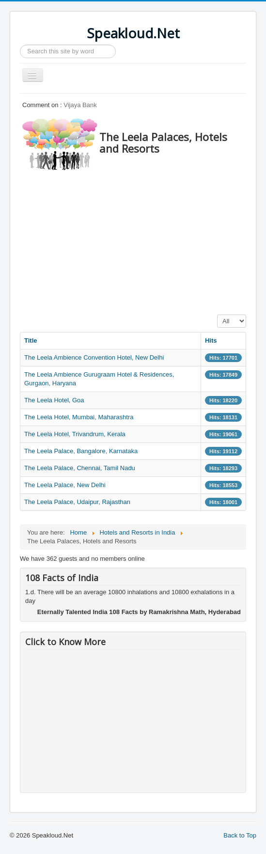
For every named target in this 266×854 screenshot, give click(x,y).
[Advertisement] (143, 240)
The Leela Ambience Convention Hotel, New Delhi (94, 357)
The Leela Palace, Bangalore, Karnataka (81, 451)
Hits (211, 340)
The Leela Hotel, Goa (54, 400)
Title (30, 340)
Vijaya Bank (79, 105)
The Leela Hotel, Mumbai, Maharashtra (78, 417)
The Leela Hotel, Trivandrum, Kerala (74, 434)
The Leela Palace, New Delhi (65, 485)
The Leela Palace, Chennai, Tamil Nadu (79, 468)
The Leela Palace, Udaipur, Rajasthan (77, 502)
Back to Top (239, 835)
